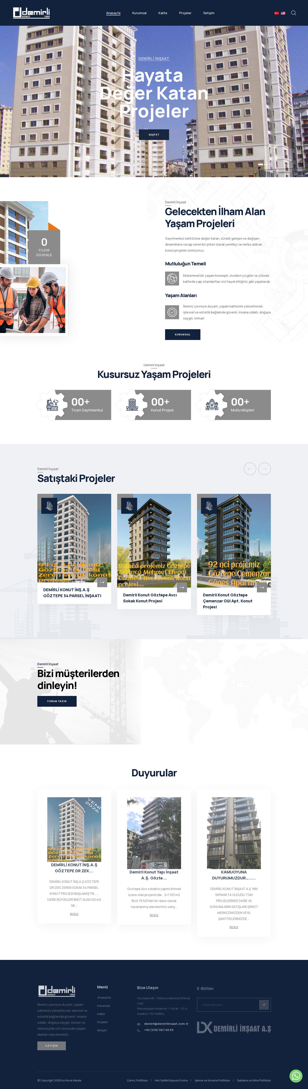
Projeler (185, 13)
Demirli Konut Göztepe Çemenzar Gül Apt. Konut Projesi (228, 601)
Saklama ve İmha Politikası (254, 1080)
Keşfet (154, 139)
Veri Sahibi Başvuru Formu (171, 1080)
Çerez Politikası (137, 1080)
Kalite (162, 13)
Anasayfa (113, 13)
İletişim (208, 13)
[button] (260, 164)
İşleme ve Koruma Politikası (212, 1080)
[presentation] (250, 468)
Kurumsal (139, 13)
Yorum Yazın (57, 701)
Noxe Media (73, 1080)
